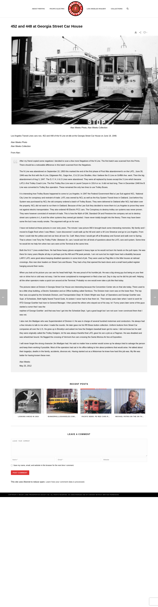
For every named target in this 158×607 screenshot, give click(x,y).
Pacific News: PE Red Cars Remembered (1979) (97, 416)
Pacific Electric (57, 9)
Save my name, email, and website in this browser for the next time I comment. (44, 468)
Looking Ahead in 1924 (28, 416)
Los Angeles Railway (96, 9)
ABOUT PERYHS (38, 9)
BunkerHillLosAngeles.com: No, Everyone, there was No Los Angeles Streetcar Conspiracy (63, 416)
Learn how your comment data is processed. (65, 485)
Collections (116, 9)
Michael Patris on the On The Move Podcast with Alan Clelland (130, 416)
